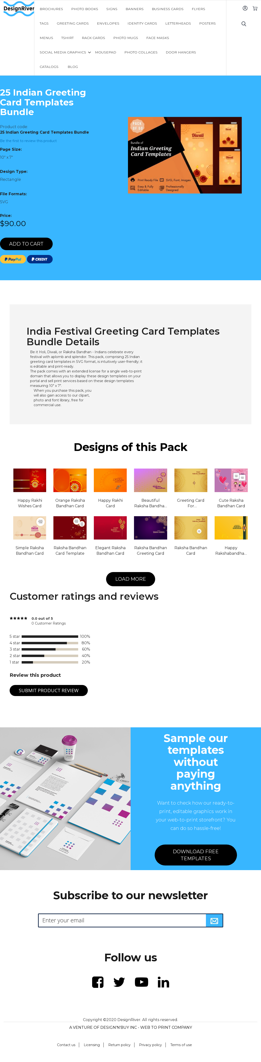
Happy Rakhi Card (110, 503)
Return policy (119, 1045)
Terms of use (181, 1045)
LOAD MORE (130, 579)
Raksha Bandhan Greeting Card (150, 551)
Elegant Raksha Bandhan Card (110, 551)
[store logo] (19, 9)
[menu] (130, 38)
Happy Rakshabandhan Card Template (231, 551)
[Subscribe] (214, 920)
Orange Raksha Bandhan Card (70, 503)
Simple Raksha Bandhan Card (30, 551)
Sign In (245, 8)
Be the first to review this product (28, 141)
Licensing (92, 1045)
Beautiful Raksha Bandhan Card (150, 503)
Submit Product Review (49, 690)
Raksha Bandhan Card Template (70, 551)
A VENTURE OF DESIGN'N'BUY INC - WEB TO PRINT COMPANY (130, 1027)
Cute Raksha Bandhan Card (231, 503)
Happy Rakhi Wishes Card (30, 503)
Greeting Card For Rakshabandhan (191, 503)
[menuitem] (51, 9)
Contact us (66, 1045)
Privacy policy (150, 1045)
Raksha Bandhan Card (190, 551)
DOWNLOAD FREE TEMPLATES (196, 855)
